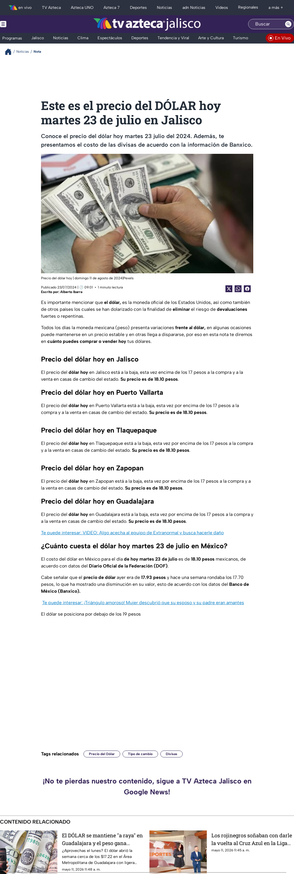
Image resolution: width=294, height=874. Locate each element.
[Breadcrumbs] (10, 51)
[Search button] (288, 24)
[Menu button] (23, 24)
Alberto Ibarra (71, 292)
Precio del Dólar (102, 754)
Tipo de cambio (140, 754)
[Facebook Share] (247, 288)
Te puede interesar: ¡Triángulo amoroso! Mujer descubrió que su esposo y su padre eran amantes (143, 602)
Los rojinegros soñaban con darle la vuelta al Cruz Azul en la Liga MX (251, 839)
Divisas (171, 754)
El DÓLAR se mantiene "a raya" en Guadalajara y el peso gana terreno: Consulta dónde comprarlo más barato (102, 839)
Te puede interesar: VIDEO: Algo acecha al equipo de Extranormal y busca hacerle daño (132, 532)
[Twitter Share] (228, 288)
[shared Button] (238, 288)
